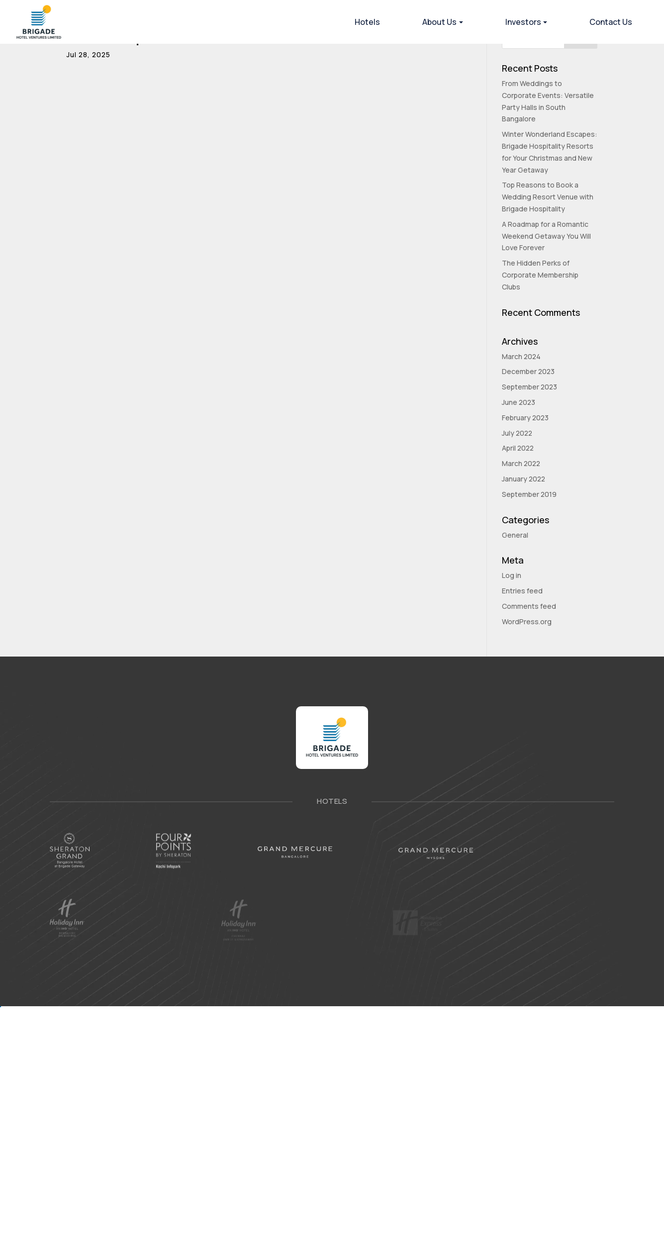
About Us (439, 21)
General (515, 535)
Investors (523, 21)
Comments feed (529, 606)
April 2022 (518, 448)
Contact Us (610, 21)
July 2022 (517, 433)
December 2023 (528, 371)
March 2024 (521, 356)
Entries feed (522, 590)
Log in (511, 575)
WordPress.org (527, 621)
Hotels (367, 21)
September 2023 (529, 386)
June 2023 (518, 402)
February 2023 (525, 417)
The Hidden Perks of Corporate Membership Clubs (540, 274)
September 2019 (529, 494)
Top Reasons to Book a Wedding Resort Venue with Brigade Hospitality (547, 196)
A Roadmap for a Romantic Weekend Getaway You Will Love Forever (546, 236)
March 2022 (521, 463)
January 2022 (523, 478)
